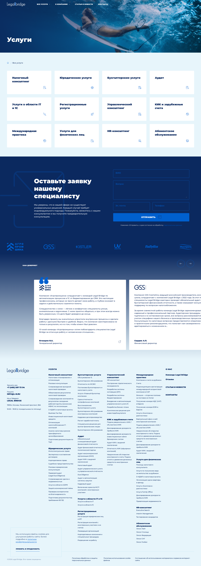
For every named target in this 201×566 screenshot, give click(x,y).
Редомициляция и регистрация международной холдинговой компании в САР (149, 389)
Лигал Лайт (141, 529)
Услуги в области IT (86, 501)
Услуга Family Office (144, 492)
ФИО (118, 173)
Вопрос (120, 184)
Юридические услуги (59, 448)
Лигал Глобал (141, 542)
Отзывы (170, 379)
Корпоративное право (57, 460)
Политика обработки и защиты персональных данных (84, 559)
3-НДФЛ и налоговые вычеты (60, 410)
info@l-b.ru (180, 4)
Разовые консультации (58, 383)
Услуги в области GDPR (58, 485)
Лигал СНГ (140, 539)
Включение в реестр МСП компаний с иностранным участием (88, 489)
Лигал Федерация (143, 535)
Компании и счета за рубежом (149, 380)
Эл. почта (121, 205)
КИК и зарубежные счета (120, 419)
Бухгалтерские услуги (89, 375)
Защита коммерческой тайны (60, 488)
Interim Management (144, 514)
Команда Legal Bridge (177, 375)
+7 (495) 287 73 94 (163, 4)
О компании (61, 4)
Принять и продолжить (28, 549)
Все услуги (42, 4)
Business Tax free (55, 413)
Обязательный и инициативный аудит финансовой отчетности (88, 441)
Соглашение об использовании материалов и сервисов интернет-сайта (162, 559)
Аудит (81, 436)
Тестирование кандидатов (147, 517)
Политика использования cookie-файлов (117, 559)
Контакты (103, 4)
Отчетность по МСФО (86, 384)
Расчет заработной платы (88, 421)
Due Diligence (83, 475)
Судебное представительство (60, 464)
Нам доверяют (30, 265)
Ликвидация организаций (88, 531)
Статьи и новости (84, 4)
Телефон (159, 205)
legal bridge (14, 400)
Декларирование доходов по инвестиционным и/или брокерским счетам (119, 436)
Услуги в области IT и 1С (90, 499)
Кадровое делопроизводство (90, 417)
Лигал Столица (142, 532)
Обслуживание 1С (85, 377)
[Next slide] (190, 263)
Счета (138, 383)
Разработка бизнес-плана (118, 407)
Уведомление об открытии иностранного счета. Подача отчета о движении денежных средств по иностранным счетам (119, 460)
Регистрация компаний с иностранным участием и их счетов (89, 525)
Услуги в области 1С (86, 505)
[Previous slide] (181, 263)
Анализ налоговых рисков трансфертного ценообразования (59, 433)
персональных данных (173, 225)
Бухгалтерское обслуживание (90, 381)
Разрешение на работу (87, 540)
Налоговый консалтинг (60, 375)
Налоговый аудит (85, 465)
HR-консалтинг (113, 380)
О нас (169, 369)
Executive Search (143, 510)
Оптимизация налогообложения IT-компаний (57, 425)
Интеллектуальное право (59, 451)
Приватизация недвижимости (148, 501)
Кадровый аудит (84, 484)
